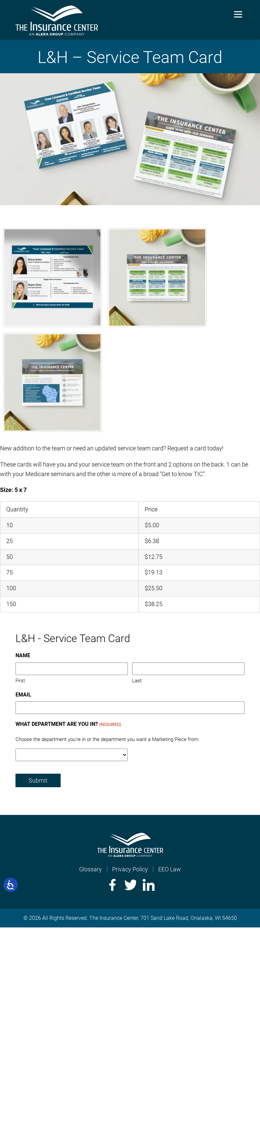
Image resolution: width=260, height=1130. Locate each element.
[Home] (130, 854)
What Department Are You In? (68, 724)
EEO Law (169, 869)
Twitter (130, 885)
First (20, 681)
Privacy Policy (130, 869)
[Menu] (238, 14)
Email (23, 695)
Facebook (112, 885)
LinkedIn (149, 885)
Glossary (90, 869)
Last (137, 681)
